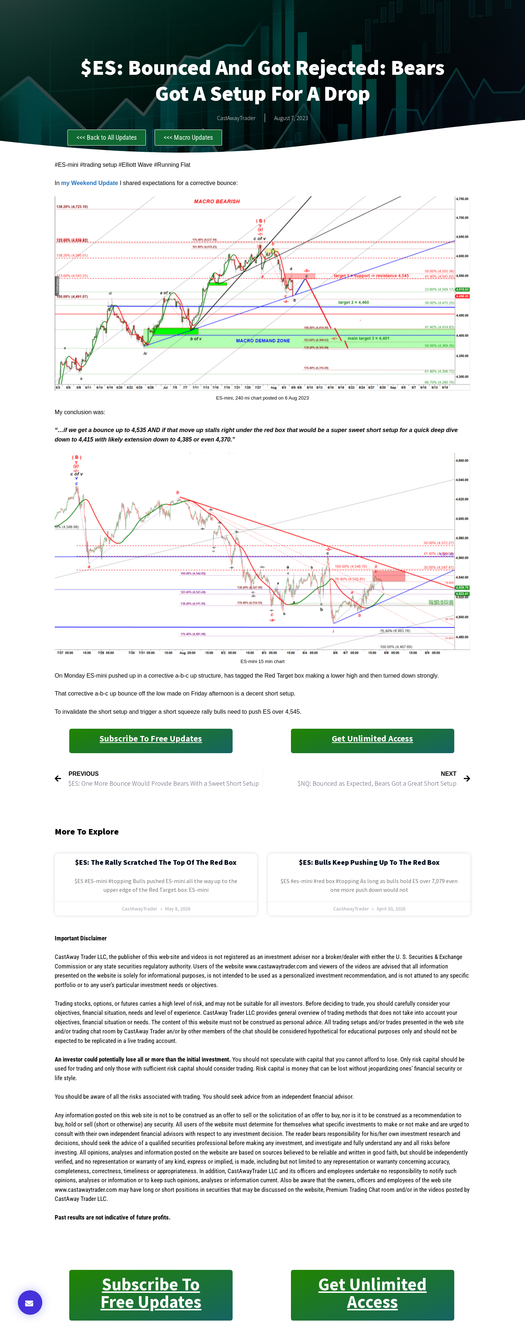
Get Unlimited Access (372, 738)
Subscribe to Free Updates (151, 738)
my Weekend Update (89, 183)
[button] (30, 1302)
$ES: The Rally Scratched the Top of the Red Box (156, 862)
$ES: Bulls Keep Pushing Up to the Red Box (369, 862)
